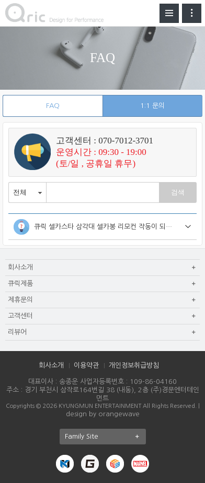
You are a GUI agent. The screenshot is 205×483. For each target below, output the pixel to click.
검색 (178, 192)
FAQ (53, 105)
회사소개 (51, 365)
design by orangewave (103, 413)
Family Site (105, 436)
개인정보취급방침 (134, 365)
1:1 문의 (152, 105)
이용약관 (86, 365)
